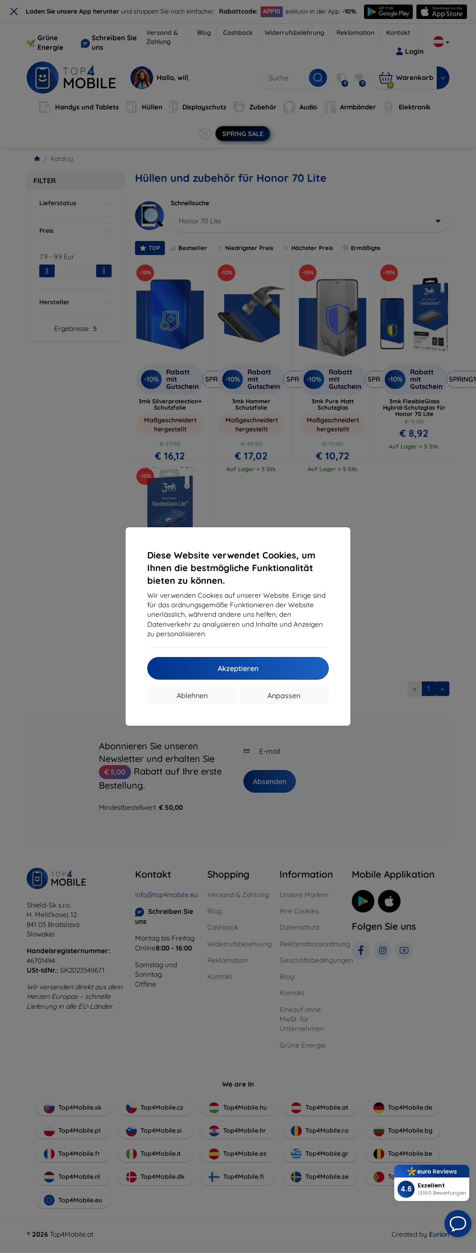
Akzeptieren (238, 668)
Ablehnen (192, 695)
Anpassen (283, 695)
